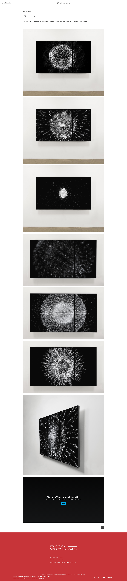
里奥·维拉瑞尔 (27, 11)
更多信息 (41, 578)
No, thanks (107, 577)
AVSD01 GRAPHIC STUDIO (67, 574)
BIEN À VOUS (82, 574)
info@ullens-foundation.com (63, 562)
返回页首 (102, 527)
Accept (97, 578)
